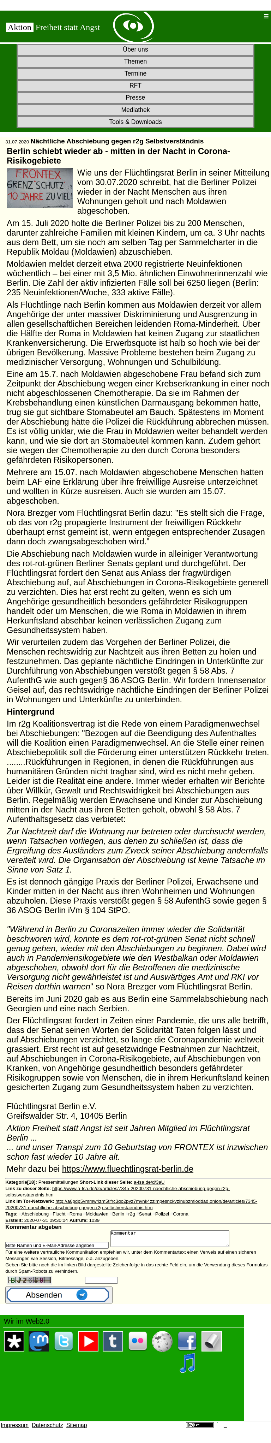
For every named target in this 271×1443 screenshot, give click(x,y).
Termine (136, 73)
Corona (180, 1214)
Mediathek (135, 109)
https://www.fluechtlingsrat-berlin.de (127, 1168)
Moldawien (97, 1214)
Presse (135, 97)
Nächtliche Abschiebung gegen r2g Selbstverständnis (117, 141)
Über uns (135, 49)
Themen (135, 61)
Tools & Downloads (135, 121)
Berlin (118, 1214)
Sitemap (76, 1428)
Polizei (162, 1214)
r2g (131, 1214)
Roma (76, 1214)
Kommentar (176, 1240)
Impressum (15, 1428)
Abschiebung (35, 1214)
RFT (135, 85)
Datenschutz (47, 1428)
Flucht (59, 1214)
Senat (145, 1214)
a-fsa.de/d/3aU (149, 1182)
